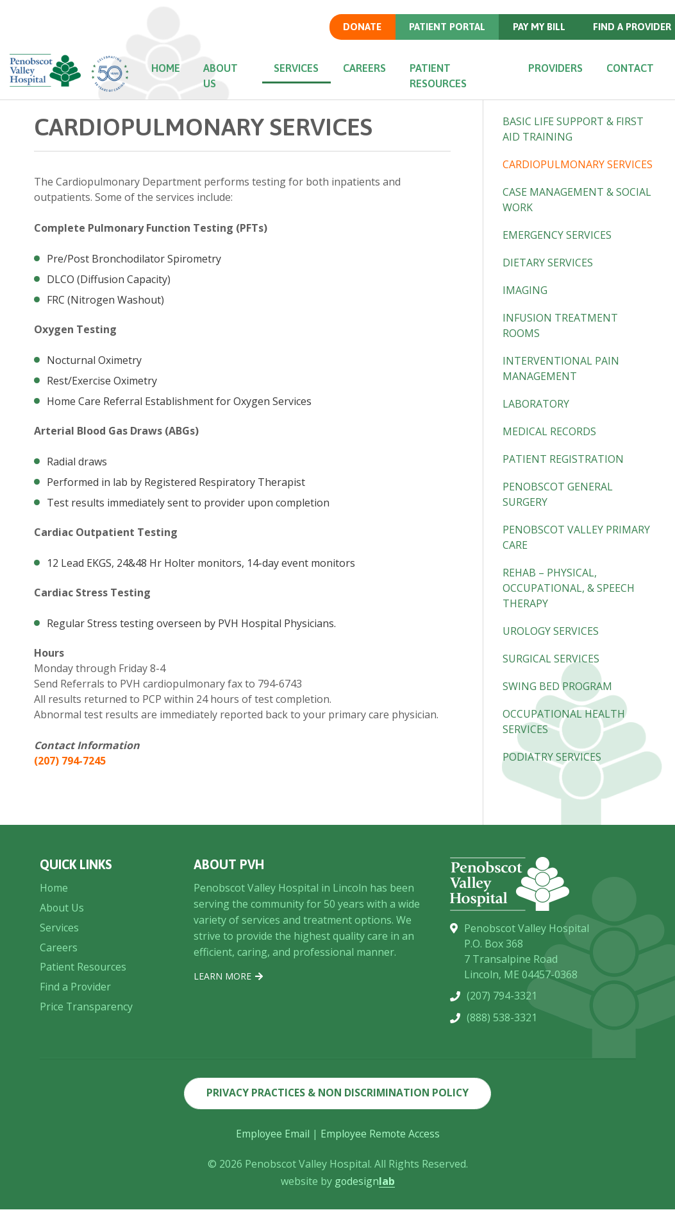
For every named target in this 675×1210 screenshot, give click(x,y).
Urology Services (551, 631)
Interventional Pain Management (561, 368)
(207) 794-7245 (70, 761)
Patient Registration (563, 459)
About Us (225, 75)
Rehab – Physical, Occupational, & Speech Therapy (569, 588)
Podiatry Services (552, 757)
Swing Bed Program (557, 686)
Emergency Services (557, 235)
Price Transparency (86, 1126)
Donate (361, 26)
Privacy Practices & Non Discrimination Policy (337, 1094)
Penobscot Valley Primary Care (576, 537)
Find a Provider (76, 1106)
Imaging (525, 290)
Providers (554, 68)
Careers (366, 68)
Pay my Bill (538, 26)
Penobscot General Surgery (558, 494)
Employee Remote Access (381, 1134)
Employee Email (272, 1134)
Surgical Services (551, 659)
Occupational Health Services (564, 721)
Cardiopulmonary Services (578, 164)
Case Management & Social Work (577, 199)
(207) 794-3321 (502, 1121)
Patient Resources (440, 75)
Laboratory (536, 404)
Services (299, 68)
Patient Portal (446, 26)
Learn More (228, 1070)
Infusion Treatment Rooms (560, 325)
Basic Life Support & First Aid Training (573, 129)
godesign (364, 1182)
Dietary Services (548, 262)
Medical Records (549, 431)
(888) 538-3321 (502, 1143)
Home (168, 68)
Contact (629, 68)
